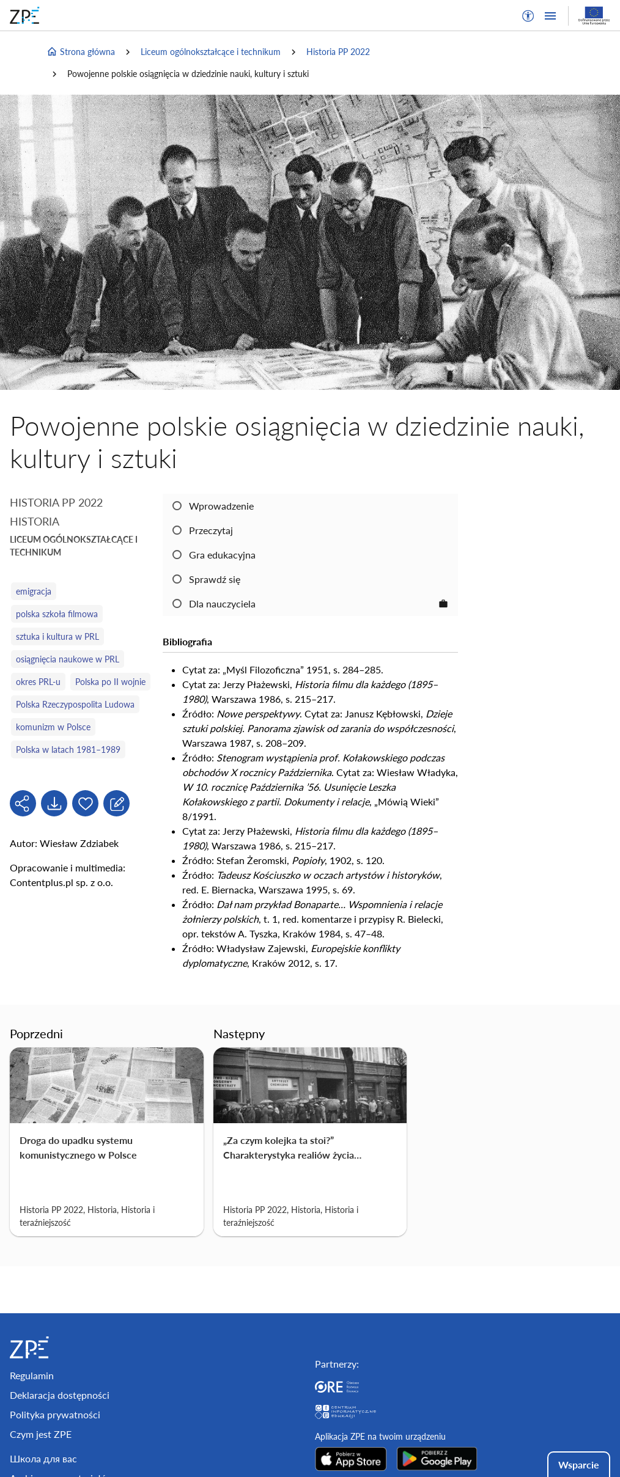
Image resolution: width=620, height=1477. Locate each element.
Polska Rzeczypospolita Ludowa (75, 704)
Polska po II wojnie (110, 681)
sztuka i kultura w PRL (57, 636)
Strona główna (80, 52)
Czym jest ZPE (41, 1434)
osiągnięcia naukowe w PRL (67, 659)
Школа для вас (43, 1458)
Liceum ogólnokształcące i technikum (211, 51)
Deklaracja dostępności (59, 1395)
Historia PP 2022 (338, 51)
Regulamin (32, 1375)
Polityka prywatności (55, 1414)
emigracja (33, 591)
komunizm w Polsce (53, 727)
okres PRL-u (38, 681)
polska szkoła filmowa (57, 614)
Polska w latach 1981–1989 (68, 749)
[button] (528, 15)
